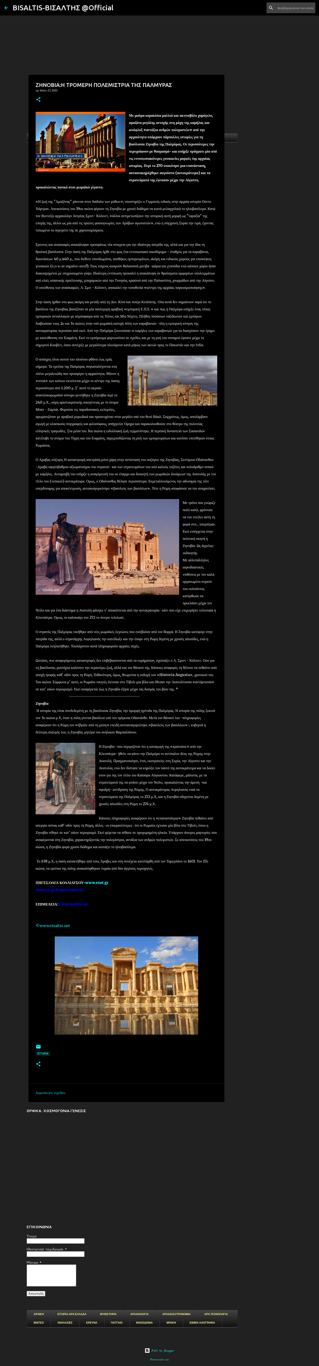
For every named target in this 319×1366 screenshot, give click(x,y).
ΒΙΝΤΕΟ (39, 1322)
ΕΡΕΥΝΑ (91, 1322)
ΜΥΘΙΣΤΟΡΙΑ (108, 1314)
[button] (38, 100)
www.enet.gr (97, 882)
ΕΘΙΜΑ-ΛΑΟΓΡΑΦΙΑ (202, 1322)
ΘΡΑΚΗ (171, 1322)
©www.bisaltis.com (159, 1359)
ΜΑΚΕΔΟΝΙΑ (144, 1322)
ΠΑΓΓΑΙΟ (117, 1322)
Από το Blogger (159, 1351)
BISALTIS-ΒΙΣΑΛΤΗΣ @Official (63, 8)
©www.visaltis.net (53, 925)
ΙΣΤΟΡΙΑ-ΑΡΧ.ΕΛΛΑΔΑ (71, 1314)
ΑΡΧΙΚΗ (39, 1314)
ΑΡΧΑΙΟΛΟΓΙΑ (139, 1314)
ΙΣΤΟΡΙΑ (42, 1053)
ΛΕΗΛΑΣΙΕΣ (64, 1322)
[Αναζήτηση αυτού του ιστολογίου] (291, 7)
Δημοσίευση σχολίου (50, 1093)
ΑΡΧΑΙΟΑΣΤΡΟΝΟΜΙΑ (176, 1314)
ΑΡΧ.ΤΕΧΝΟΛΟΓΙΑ (216, 1314)
